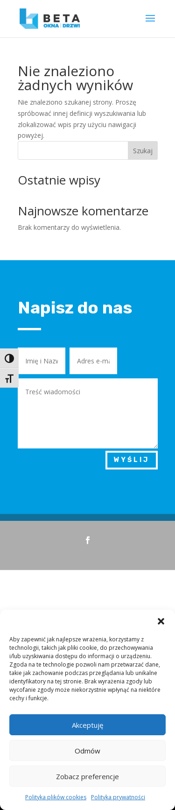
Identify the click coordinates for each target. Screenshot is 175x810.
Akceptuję (87, 725)
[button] (161, 621)
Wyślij (131, 460)
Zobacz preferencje (87, 776)
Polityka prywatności (118, 797)
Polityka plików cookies (55, 797)
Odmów (87, 750)
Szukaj (143, 150)
